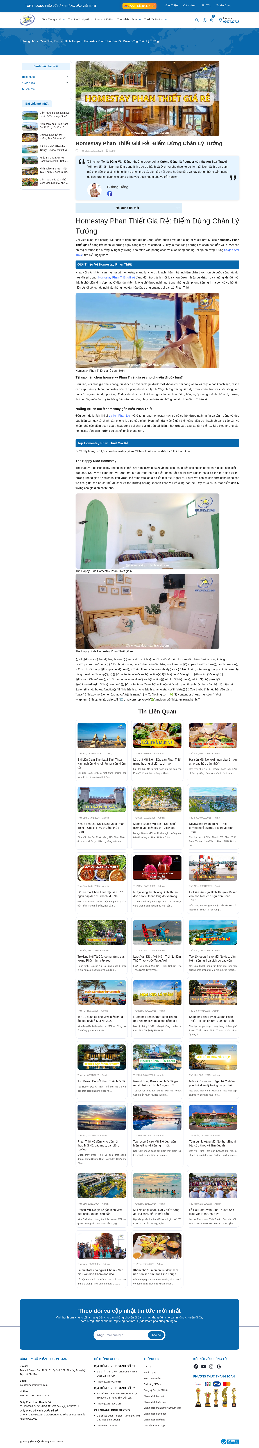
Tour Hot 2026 (103, 19)
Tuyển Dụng (224, 5)
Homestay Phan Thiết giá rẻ (116, 277)
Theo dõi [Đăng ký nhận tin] (156, 1335)
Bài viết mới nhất (36, 103)
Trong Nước (28, 76)
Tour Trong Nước (52, 19)
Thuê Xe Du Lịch (154, 19)
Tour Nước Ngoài (78, 19)
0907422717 (231, 21)
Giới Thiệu (171, 5)
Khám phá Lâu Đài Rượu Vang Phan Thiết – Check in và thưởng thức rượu (101, 827)
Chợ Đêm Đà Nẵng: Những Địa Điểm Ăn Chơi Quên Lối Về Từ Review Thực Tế (54, 136)
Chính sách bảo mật (154, 1396)
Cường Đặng (117, 187)
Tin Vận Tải (28, 89)
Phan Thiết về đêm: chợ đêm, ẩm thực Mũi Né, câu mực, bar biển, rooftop (99, 1145)
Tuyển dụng (150, 1372)
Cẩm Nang (189, 5)
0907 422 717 (43, 1395)
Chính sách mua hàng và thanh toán (162, 1407)
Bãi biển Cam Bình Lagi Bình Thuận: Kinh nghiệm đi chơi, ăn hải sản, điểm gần (102, 763)
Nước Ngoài (28, 82)
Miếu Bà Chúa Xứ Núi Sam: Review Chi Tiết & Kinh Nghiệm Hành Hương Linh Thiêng (54, 159)
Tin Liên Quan (157, 711)
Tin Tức (206, 5)
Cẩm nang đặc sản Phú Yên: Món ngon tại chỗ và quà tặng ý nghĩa (54, 181)
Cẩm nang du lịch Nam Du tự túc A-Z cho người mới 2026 (54, 114)
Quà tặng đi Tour (152, 1384)
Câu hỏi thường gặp (154, 1425)
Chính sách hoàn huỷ (155, 1402)
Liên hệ (147, 1366)
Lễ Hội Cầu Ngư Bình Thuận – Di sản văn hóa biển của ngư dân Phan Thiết (213, 896)
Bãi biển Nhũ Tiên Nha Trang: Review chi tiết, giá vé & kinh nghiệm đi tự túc (54, 148)
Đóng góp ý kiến (152, 1378)
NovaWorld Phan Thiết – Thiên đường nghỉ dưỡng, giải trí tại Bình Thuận (211, 827)
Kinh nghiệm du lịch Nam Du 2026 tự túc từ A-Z (54, 126)
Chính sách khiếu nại (154, 1419)
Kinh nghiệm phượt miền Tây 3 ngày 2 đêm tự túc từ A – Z (53, 170)
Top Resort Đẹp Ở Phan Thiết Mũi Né (101, 1081)
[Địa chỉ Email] (129, 1335)
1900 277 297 (27, 1395)
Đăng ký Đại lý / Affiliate (156, 1390)
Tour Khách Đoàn (128, 19)
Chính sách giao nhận (155, 1413)
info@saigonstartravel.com (33, 1385)
